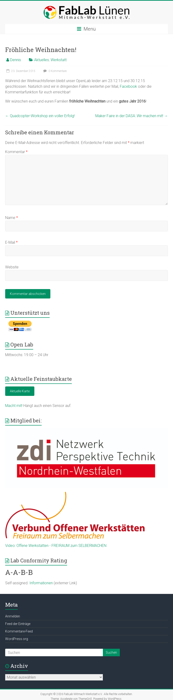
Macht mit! (13, 405)
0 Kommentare (54, 71)
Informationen (41, 583)
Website (12, 267)
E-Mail (11, 242)
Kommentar (16, 152)
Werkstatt (59, 60)
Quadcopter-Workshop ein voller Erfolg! (40, 116)
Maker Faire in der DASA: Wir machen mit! (131, 116)
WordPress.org (16, 639)
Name (11, 217)
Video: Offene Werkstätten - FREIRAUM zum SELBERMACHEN (55, 545)
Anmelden (12, 616)
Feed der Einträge (17, 624)
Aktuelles (41, 60)
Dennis (15, 60)
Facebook (128, 86)
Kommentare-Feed (19, 631)
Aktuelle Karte (20, 391)
